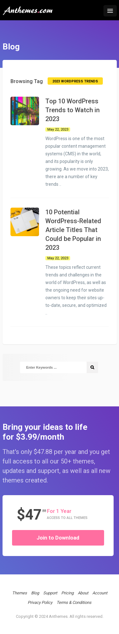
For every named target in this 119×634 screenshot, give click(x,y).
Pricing (67, 593)
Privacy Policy (40, 602)
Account (99, 593)
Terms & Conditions (73, 602)
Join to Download (57, 537)
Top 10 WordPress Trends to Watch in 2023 (72, 110)
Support (50, 593)
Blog (35, 593)
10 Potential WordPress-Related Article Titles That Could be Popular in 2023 (73, 229)
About (83, 593)
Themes (19, 593)
